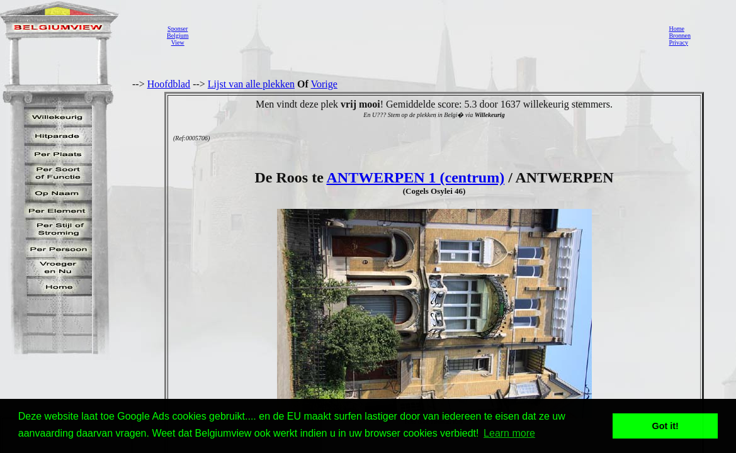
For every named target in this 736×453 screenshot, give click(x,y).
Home (676, 28)
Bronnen (679, 35)
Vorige (324, 84)
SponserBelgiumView (177, 35)
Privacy (678, 42)
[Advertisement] (425, 35)
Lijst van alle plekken (251, 84)
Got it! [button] (665, 426)
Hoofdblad (168, 84)
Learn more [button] (509, 433)
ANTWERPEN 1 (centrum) (415, 177)
